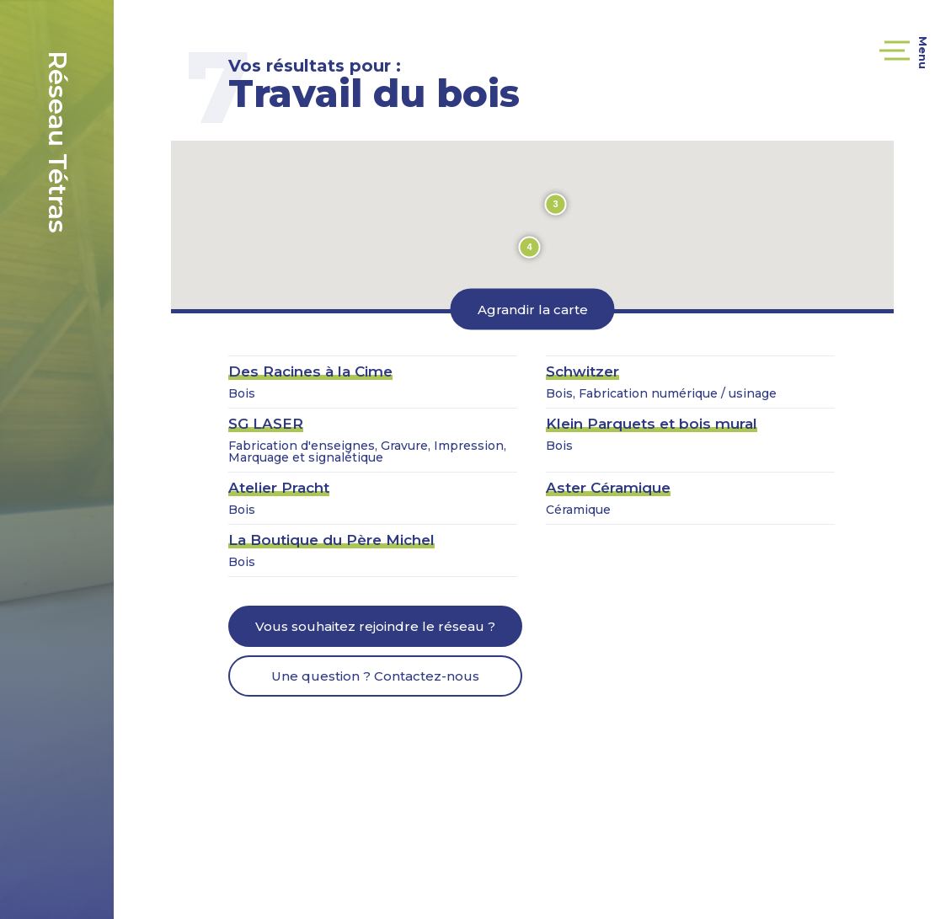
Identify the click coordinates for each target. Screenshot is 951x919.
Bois (241, 393)
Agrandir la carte (533, 309)
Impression (469, 445)
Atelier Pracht (278, 487)
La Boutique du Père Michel (331, 540)
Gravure (404, 445)
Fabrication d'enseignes (301, 445)
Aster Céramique (608, 487)
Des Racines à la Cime (310, 371)
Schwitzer (582, 371)
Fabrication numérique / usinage (678, 393)
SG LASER (265, 423)
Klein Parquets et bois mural (651, 423)
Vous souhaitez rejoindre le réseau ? (375, 626)
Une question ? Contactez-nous (375, 676)
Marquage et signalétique (305, 457)
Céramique (578, 509)
